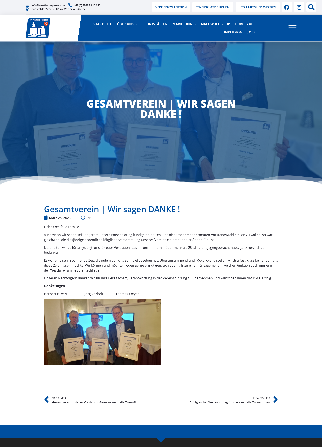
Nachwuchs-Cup (215, 24)
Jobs (251, 32)
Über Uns (127, 24)
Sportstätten (155, 24)
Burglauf (244, 24)
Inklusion (233, 32)
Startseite (102, 24)
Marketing (184, 24)
